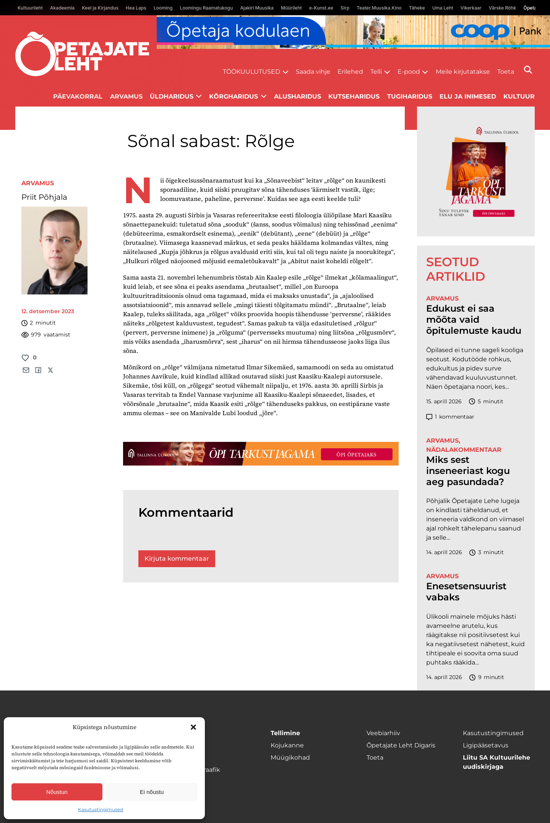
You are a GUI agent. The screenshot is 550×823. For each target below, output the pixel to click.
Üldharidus (171, 96)
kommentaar (450, 417)
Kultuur (519, 96)
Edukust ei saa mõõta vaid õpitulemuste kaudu (473, 319)
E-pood (408, 71)
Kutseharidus (354, 96)
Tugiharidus (409, 96)
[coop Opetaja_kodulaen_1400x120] (353, 32)
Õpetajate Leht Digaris (401, 745)
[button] (193, 727)
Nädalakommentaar (463, 449)
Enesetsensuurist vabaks (466, 592)
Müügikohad (290, 757)
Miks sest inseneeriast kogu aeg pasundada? (468, 470)
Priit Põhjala (44, 197)
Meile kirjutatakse (463, 71)
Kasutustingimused (100, 809)
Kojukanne (287, 745)
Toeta (505, 71)
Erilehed (350, 71)
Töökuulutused (251, 71)
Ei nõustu (152, 792)
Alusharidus (297, 96)
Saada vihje (313, 71)
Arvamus (126, 96)
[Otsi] (528, 69)
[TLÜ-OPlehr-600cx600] (476, 171)
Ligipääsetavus (485, 745)
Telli (376, 71)
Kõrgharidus (233, 96)
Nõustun (57, 792)
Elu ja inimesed (468, 96)
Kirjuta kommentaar (176, 558)
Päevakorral (77, 96)
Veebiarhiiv (383, 733)
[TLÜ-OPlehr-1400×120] (261, 454)
